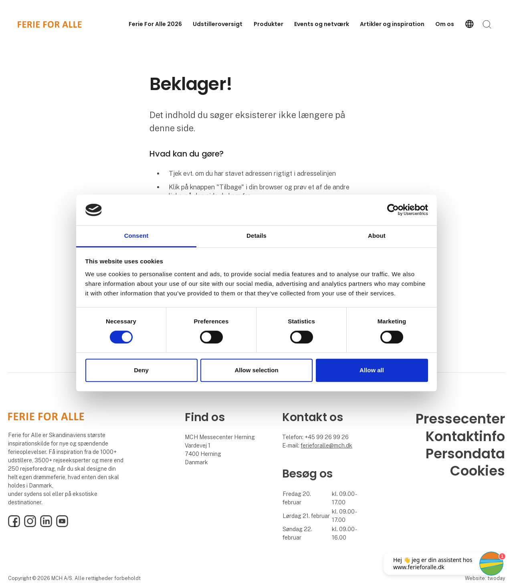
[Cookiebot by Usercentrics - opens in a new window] (393, 210)
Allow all (372, 370)
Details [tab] (256, 235)
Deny (141, 370)
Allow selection (256, 370)
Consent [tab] (136, 235)
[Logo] (50, 24)
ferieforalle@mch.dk (326, 445)
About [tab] (377, 235)
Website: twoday (485, 578)
